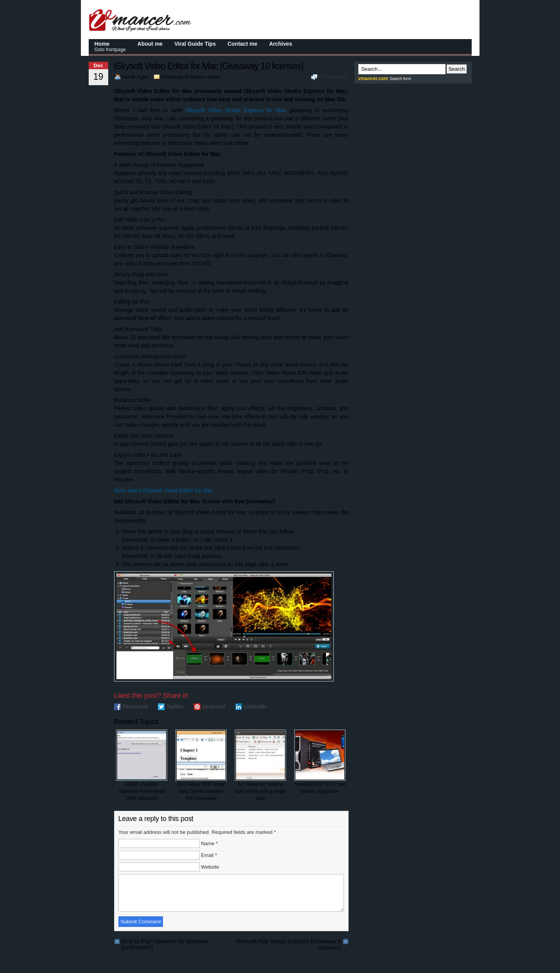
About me (150, 44)
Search (456, 69)
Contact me (242, 44)
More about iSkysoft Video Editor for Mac (163, 490)
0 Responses (334, 77)
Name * (209, 843)
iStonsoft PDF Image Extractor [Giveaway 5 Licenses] (288, 948)
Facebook (135, 706)
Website (210, 867)
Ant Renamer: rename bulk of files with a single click (260, 765)
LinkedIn (255, 706)
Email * (209, 855)
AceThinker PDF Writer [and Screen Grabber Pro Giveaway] (201, 765)
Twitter (175, 706)
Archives (280, 44)
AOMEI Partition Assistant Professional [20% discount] (141, 765)
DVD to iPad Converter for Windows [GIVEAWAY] (165, 948)
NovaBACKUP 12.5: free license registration (320, 762)
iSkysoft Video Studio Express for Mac (236, 110)
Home (110, 46)
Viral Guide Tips (195, 44)
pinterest (213, 706)
